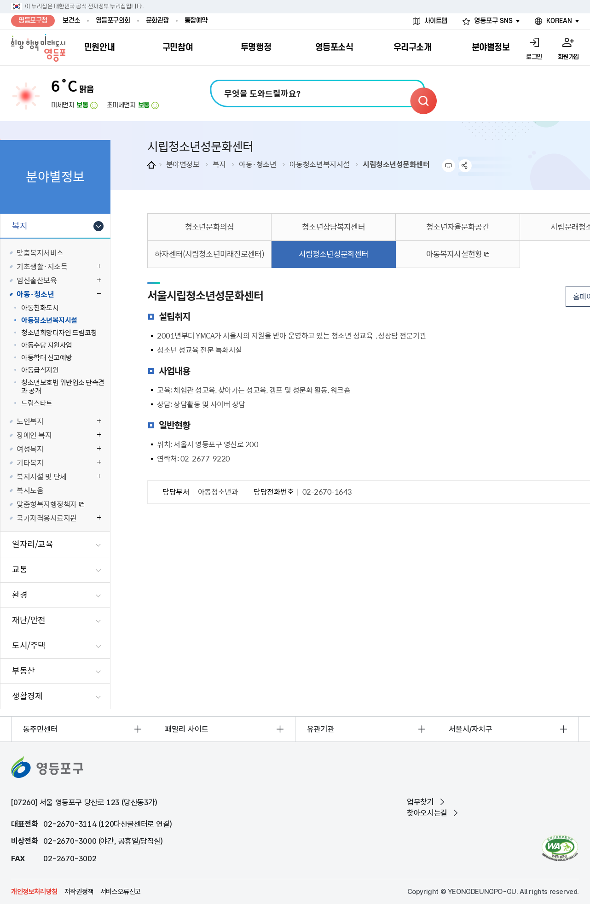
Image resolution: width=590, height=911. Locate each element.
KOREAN (559, 21)
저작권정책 (78, 892)
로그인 (534, 56)
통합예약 (196, 20)
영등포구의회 (113, 20)
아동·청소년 (257, 164)
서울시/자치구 (470, 729)
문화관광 (157, 20)
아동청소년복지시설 (319, 164)
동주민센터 (40, 729)
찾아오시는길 (427, 813)
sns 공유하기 (465, 165)
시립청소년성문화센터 (396, 164)
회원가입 (568, 56)
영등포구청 (32, 20)
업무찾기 (420, 801)
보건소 (71, 20)
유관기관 (321, 729)
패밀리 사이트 (186, 729)
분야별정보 (183, 164)
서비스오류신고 (120, 892)
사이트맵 (435, 21)
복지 (219, 164)
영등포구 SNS (493, 21)
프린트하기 (448, 165)
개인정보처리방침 (34, 892)
